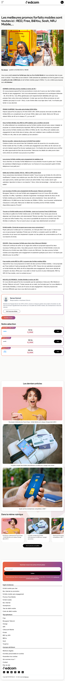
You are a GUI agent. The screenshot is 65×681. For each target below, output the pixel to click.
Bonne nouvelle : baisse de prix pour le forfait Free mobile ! (21, 141)
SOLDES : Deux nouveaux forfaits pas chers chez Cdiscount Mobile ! (25, 243)
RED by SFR (6, 635)
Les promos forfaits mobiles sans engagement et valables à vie (23, 159)
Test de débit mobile (9, 608)
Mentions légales (8, 651)
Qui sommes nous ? (9, 659)
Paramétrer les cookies (10, 656)
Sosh (4, 641)
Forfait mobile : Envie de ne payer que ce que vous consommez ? (23, 227)
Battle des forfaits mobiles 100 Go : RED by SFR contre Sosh (22, 172)
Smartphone (6, 605)
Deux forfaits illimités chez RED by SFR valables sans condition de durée (26, 123)
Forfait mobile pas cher (10, 588)
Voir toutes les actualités (32, 545)
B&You (5, 638)
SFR (4, 627)
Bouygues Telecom (9, 621)
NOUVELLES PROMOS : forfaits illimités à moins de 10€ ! (21, 279)
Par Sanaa (4, 70)
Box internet (6, 603)
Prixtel (5, 632)
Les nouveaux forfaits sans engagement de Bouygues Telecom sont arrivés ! (27, 191)
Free (4, 618)
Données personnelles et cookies (13, 653)
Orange (5, 624)
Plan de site (6, 665)
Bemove (27, 677)
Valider (32, 573)
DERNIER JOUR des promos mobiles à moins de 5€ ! (19, 89)
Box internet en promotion (11, 591)
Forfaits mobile (8, 317)
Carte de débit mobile (10, 611)
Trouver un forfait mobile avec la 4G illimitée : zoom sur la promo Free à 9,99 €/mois (30, 211)
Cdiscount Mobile (8, 629)
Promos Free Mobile (9, 597)
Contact (5, 662)
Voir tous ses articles (11, 311)
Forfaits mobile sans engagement (13, 594)
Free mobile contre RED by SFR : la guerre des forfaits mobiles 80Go (24, 261)
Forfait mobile (7, 600)
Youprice (5, 644)
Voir (58, 331)
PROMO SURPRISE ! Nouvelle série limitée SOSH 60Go (20, 109)
